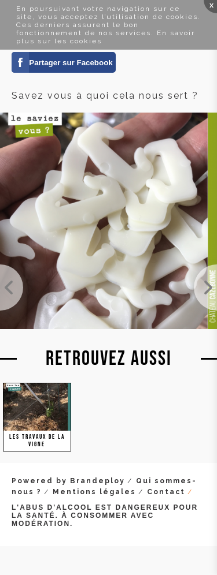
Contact (166, 492)
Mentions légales (94, 492)
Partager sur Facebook (70, 62)
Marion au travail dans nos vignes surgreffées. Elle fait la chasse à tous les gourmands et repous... (205, 287)
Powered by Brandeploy (68, 481)
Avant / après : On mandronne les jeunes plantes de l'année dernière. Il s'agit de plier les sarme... (11, 287)
